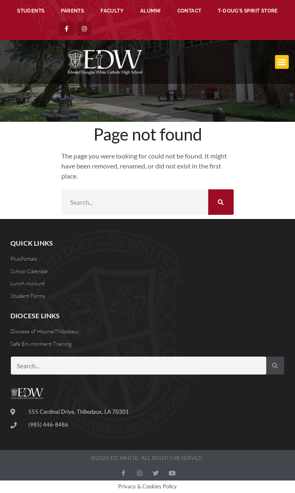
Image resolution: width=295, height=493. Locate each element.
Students (30, 11)
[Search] (221, 202)
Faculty (112, 11)
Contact (189, 11)
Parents (72, 11)
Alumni (150, 11)
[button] (282, 62)
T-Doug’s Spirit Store (247, 11)
